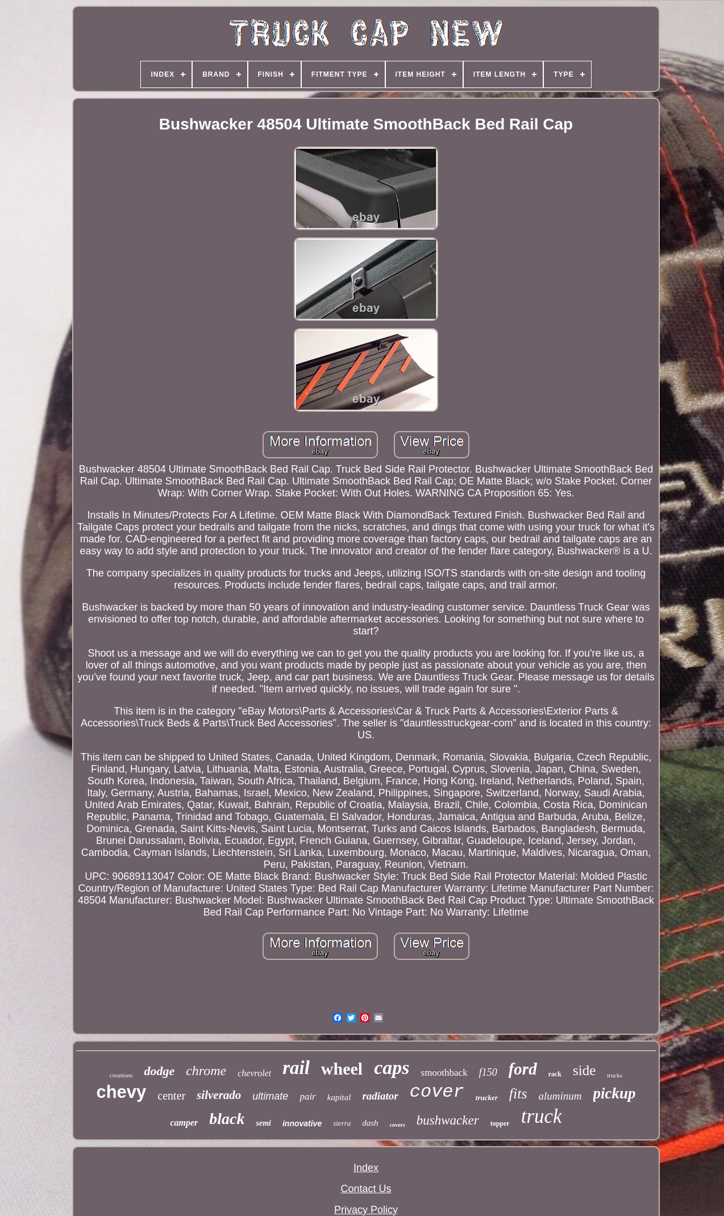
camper (184, 1122)
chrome (206, 1070)
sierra (342, 1123)
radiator (380, 1096)
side (584, 1070)
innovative (302, 1123)
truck (541, 1116)
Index (365, 1167)
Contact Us (365, 1188)
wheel (342, 1068)
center (171, 1095)
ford (523, 1069)
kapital (339, 1097)
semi (263, 1123)
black (226, 1118)
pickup (614, 1093)
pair (307, 1096)
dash (370, 1122)
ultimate (270, 1096)
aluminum (560, 1096)
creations (121, 1075)
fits (518, 1093)
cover (437, 1091)
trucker (487, 1097)
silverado (219, 1095)
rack (554, 1074)
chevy (121, 1092)
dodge (159, 1071)
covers (397, 1125)
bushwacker (448, 1120)
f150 (488, 1072)
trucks (614, 1075)
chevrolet (254, 1073)
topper (500, 1123)
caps (391, 1067)
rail (296, 1068)
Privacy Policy (366, 1209)
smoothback (444, 1072)
